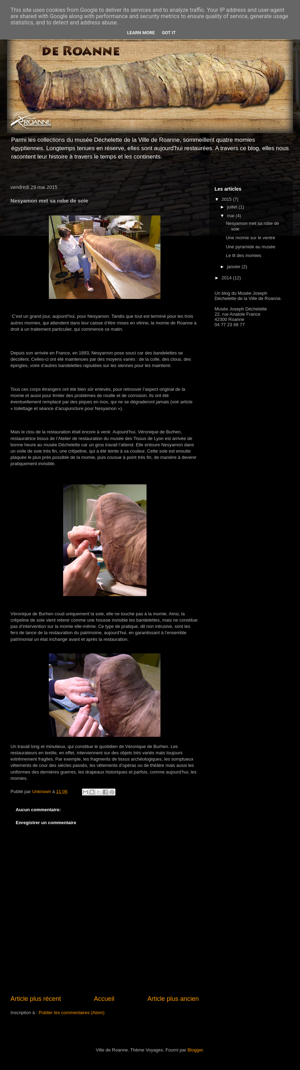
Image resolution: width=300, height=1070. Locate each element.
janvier (234, 266)
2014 (227, 277)
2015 (227, 199)
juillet (233, 207)
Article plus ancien (173, 998)
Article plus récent (35, 998)
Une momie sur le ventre (250, 237)
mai (231, 215)
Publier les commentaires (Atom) (72, 1012)
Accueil (104, 998)
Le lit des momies (243, 255)
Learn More (141, 32)
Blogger (195, 1050)
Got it (169, 32)
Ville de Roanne (265, 298)
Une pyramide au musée (250, 246)
